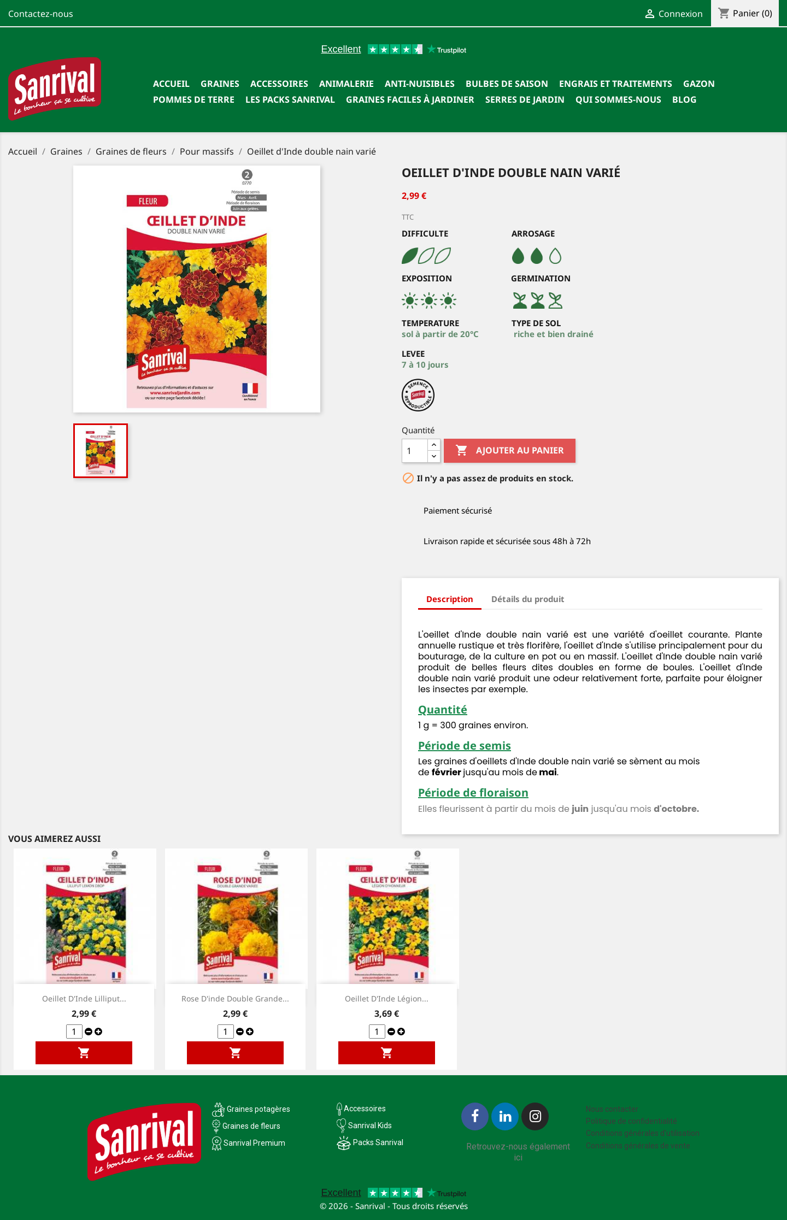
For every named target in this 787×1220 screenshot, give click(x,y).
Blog (684, 99)
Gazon (699, 84)
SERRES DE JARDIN (525, 99)
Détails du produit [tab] (528, 598)
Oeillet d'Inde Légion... (386, 998)
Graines (220, 84)
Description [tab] (449, 598)
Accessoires (279, 84)
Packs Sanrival (378, 1142)
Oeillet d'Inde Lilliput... (84, 998)
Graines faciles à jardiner (410, 99)
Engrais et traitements (615, 84)
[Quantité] (415, 451)
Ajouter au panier (509, 451)
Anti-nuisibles (420, 84)
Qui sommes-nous (618, 99)
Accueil (171, 84)
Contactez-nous (40, 14)
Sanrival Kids (370, 1125)
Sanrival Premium (254, 1143)
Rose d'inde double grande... (235, 998)
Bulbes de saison (507, 84)
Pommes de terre (193, 99)
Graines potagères (258, 1109)
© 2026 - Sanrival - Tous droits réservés (394, 1205)
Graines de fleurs (251, 1126)
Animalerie (346, 84)
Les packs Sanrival (290, 99)
